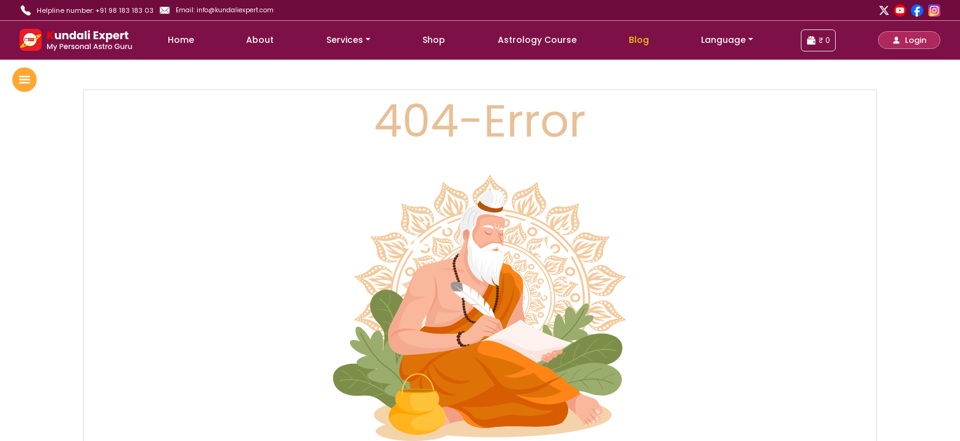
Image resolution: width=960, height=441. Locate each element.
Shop (433, 40)
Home (181, 40)
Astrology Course (537, 40)
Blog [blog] (639, 40)
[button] (909, 40)
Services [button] (344, 40)
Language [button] (723, 40)
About (260, 40)
